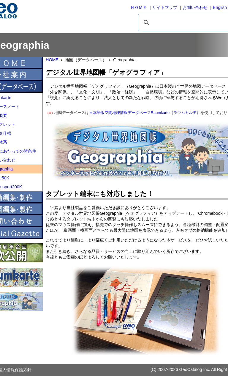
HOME (52, 59)
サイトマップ (164, 7)
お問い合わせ (195, 7)
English (220, 7)
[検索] (183, 22)
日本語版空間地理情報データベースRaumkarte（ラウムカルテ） (144, 112)
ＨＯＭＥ (138, 7)
